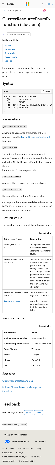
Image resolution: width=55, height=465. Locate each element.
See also (8, 60)
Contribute (7, 452)
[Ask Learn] (45, 10)
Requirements (11, 56)
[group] (27, 104)
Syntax (8, 45)
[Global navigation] (3, 4)
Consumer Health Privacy (13, 456)
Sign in (49, 3)
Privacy (19, 452)
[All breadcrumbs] (4, 10)
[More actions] (50, 10)
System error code (12, 300)
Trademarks (7, 460)
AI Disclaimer (8, 448)
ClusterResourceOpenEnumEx (36, 136)
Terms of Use (36, 456)
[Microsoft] (27, 4)
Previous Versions (25, 448)
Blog (39, 448)
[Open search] (42, 4)
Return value (10, 53)
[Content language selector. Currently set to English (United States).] (15, 434)
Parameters (10, 49)
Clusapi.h (14, 10)
